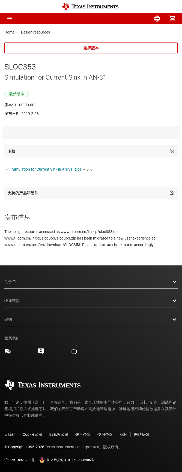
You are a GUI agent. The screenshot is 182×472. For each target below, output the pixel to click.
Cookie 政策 (33, 434)
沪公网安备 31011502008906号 (66, 460)
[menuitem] (126, 18)
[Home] (90, 6)
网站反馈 (141, 434)
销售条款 (83, 434)
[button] (9, 18)
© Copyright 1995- (24, 447)
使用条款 (105, 434)
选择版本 (91, 48)
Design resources (35, 32)
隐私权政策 (58, 434)
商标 (123, 434)
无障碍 (10, 434)
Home (9, 32)
